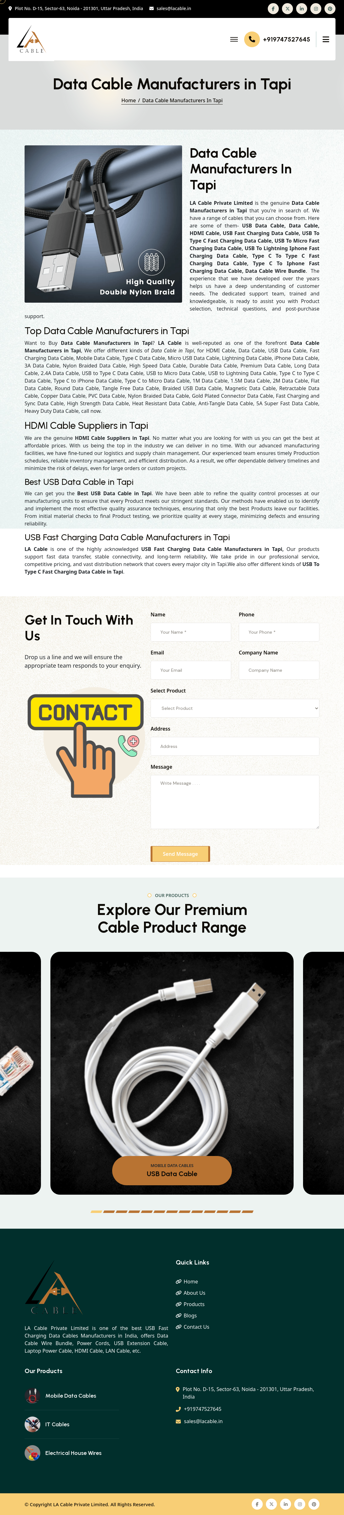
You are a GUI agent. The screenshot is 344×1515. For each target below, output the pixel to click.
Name (158, 614)
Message (161, 766)
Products (194, 1304)
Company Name (258, 652)
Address (160, 728)
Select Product (168, 690)
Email (157, 652)
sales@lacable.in (174, 8)
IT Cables (57, 1424)
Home (128, 100)
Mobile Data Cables (70, 1395)
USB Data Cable (172, 1174)
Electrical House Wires (73, 1453)
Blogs (190, 1315)
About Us (194, 1292)
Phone (247, 614)
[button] (96, 1211)
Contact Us (196, 1326)
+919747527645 (286, 39)
